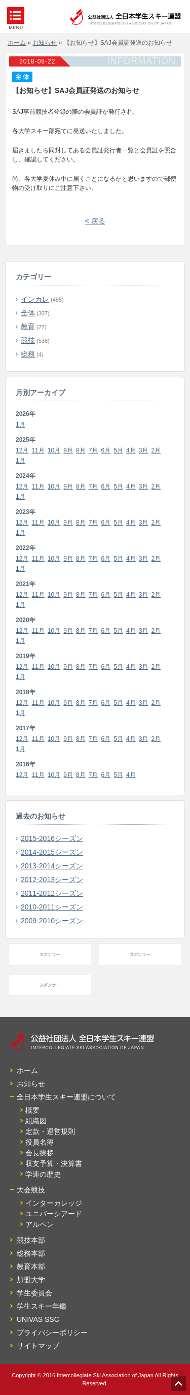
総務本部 (31, 1253)
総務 (28, 354)
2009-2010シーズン (52, 921)
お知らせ (31, 1084)
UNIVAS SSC (38, 1319)
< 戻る (95, 221)
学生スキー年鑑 (41, 1306)
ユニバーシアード (53, 1214)
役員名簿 (39, 1142)
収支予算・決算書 (53, 1163)
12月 (22, 450)
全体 (28, 313)
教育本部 (31, 1266)
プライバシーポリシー (52, 1332)
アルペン (39, 1224)
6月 (106, 450)
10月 (54, 450)
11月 (37, 450)
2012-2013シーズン (52, 879)
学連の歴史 (43, 1174)
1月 (20, 424)
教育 (28, 326)
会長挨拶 (39, 1153)
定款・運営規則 (50, 1131)
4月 (131, 450)
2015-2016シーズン (52, 838)
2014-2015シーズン (52, 852)
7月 (93, 450)
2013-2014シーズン (52, 866)
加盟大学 (31, 1280)
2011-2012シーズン (52, 893)
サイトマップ (38, 1346)
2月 (156, 450)
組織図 (36, 1121)
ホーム (27, 1070)
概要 (32, 1110)
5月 (118, 450)
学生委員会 (34, 1293)
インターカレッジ (53, 1203)
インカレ (35, 299)
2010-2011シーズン (52, 907)
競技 (28, 340)
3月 (143, 450)
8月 (81, 450)
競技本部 (31, 1240)
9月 (68, 450)
